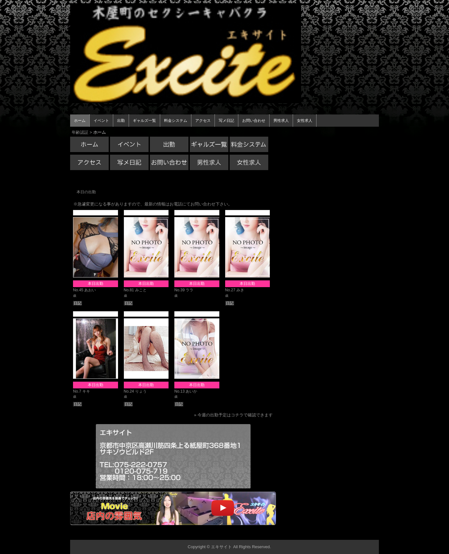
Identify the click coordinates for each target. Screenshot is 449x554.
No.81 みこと (135, 290)
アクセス (203, 120)
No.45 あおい (84, 290)
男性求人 (281, 120)
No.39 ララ (183, 290)
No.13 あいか (185, 391)
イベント (101, 120)
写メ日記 (226, 120)
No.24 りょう (135, 391)
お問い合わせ (253, 120)
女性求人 (304, 120)
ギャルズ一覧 (144, 120)
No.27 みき (234, 290)
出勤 (121, 120)
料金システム (175, 120)
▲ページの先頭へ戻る (355, 533)
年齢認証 (80, 132)
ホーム (80, 120)
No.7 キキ (81, 391)
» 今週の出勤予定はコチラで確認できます (233, 415)
